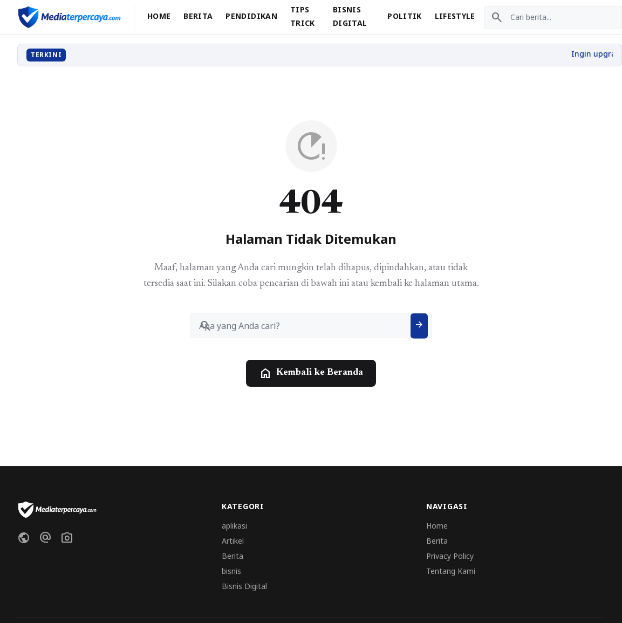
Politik (404, 16)
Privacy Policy (450, 556)
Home (158, 16)
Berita (198, 16)
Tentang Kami (450, 571)
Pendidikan (251, 16)
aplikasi (234, 526)
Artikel (233, 541)
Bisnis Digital (244, 586)
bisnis (231, 571)
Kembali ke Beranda (311, 373)
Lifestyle (455, 16)
